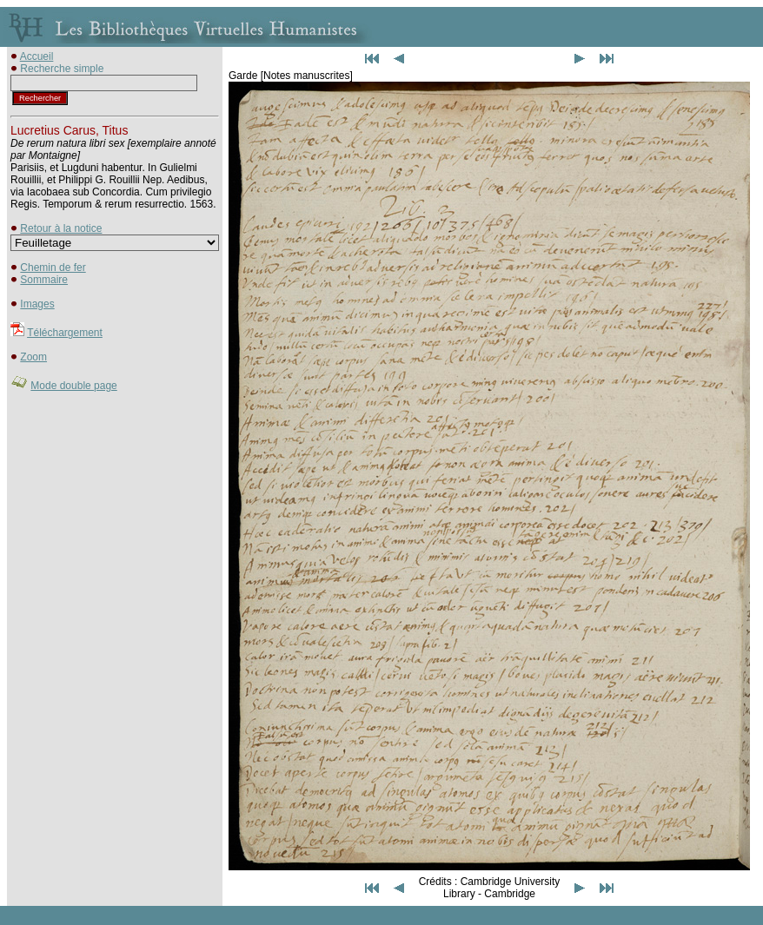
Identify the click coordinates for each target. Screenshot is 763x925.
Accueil (37, 56)
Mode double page (73, 386)
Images (37, 304)
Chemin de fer (52, 267)
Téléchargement (65, 333)
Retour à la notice (61, 228)
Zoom (33, 357)
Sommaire (44, 280)
